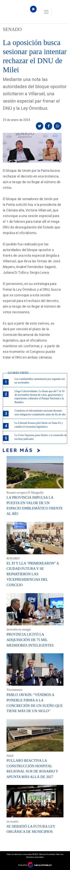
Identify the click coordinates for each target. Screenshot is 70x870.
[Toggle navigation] (46, 12)
